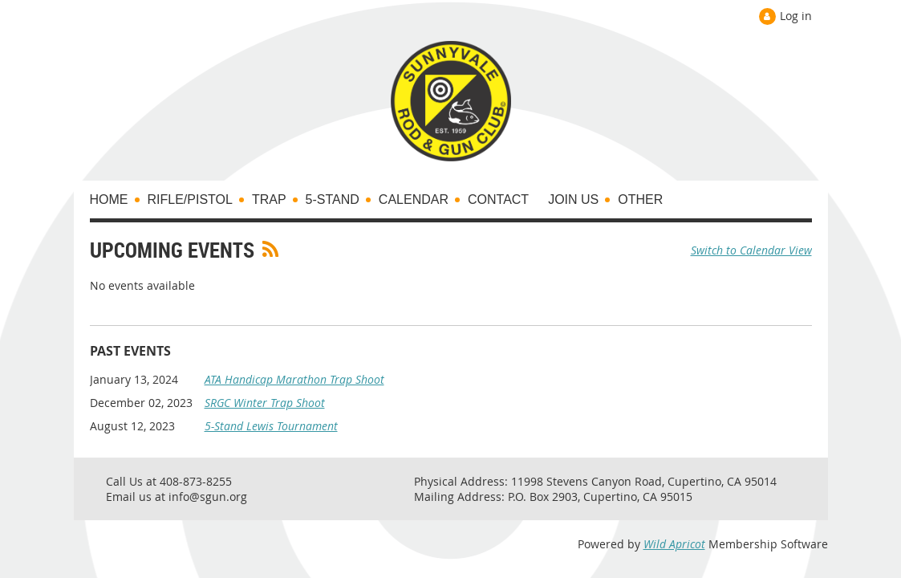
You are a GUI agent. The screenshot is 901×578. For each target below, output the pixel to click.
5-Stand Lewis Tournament (271, 426)
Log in (796, 15)
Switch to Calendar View (751, 250)
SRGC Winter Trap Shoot (265, 402)
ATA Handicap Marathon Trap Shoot (294, 379)
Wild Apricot (674, 544)
